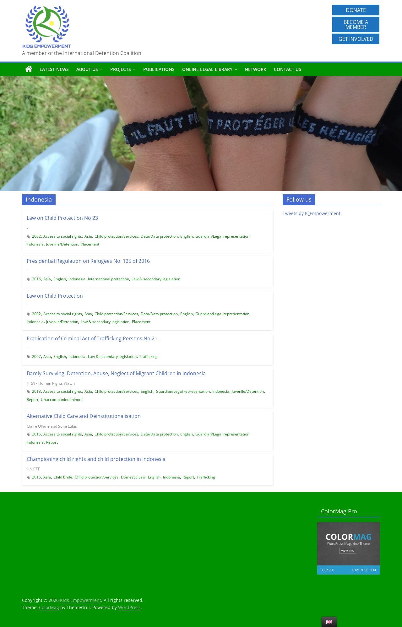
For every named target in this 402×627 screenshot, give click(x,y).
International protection (108, 279)
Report (32, 399)
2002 (36, 236)
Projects (120, 69)
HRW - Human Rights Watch (51, 383)
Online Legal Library (207, 69)
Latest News (54, 69)
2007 (36, 356)
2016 (36, 279)
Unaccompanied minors (62, 399)
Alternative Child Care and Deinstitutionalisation (84, 416)
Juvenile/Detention (62, 244)
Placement (90, 244)
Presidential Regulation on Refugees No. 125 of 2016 (88, 260)
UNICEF (33, 469)
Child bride (62, 477)
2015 (36, 477)
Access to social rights (62, 236)
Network (255, 69)
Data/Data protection (159, 236)
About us (87, 69)
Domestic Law (133, 477)
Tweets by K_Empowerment (311, 213)
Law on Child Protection (55, 295)
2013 (36, 391)
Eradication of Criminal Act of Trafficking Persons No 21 (92, 338)
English (186, 236)
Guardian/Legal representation (222, 236)
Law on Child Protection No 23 (62, 217)
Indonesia (35, 244)
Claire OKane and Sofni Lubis (52, 426)
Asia (88, 236)
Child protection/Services (116, 236)
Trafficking (148, 356)
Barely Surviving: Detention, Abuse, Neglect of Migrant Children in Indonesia (116, 373)
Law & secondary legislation (156, 279)
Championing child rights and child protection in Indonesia (96, 459)
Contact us (287, 69)
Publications (159, 69)
